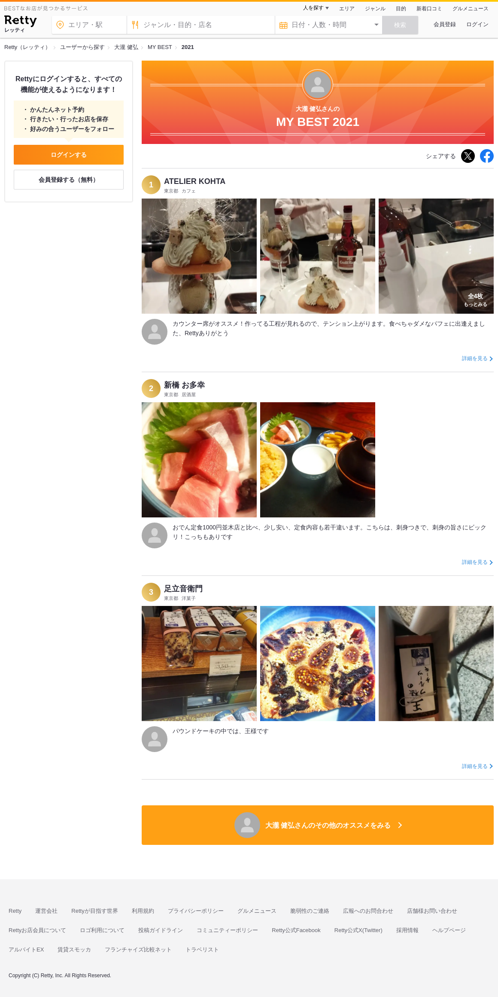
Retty (15, 911)
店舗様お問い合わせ (432, 911)
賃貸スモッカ (74, 949)
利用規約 (143, 911)
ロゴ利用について (102, 930)
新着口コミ (429, 9)
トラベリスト (202, 949)
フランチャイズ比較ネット (138, 949)
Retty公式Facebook (296, 930)
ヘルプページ (449, 930)
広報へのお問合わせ (368, 911)
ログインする (69, 154)
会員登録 (445, 24)
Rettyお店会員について (37, 930)
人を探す (313, 8)
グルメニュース (470, 9)
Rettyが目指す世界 (94, 911)
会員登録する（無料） (69, 179)
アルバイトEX (26, 949)
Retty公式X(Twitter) (358, 930)
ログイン (477, 24)
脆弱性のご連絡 (309, 911)
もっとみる (475, 299)
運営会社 (46, 911)
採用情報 (407, 930)
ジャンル (375, 9)
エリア (347, 9)
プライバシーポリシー (196, 911)
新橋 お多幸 (184, 385)
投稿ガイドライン (160, 930)
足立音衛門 (183, 588)
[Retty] (20, 22)
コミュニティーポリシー (227, 930)
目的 (401, 9)
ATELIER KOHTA (194, 181)
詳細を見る (475, 358)
